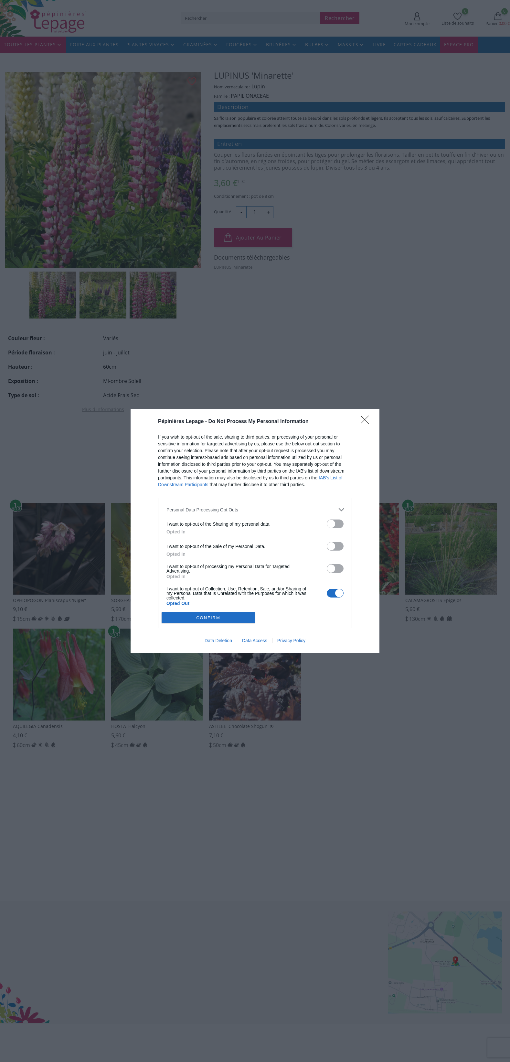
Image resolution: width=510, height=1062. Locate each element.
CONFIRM (209, 617)
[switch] (335, 524)
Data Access (254, 640)
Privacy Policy (291, 640)
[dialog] (255, 531)
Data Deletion (218, 640)
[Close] (367, 422)
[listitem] (255, 509)
